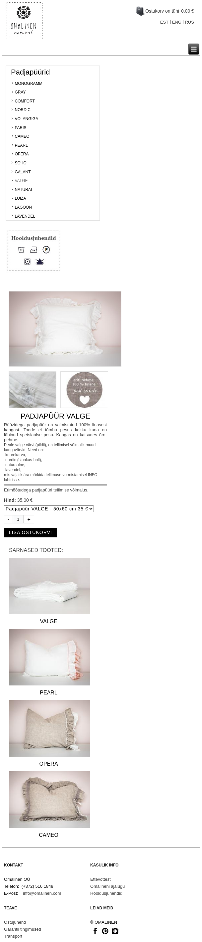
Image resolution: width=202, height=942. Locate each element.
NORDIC (22, 109)
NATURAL (24, 189)
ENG (176, 22)
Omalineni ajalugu (107, 886)
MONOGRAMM (28, 83)
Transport (13, 936)
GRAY (20, 92)
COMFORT (24, 101)
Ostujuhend (15, 922)
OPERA (22, 154)
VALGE (21, 180)
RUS (189, 22)
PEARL (21, 145)
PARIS (20, 127)
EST (164, 22)
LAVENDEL (25, 216)
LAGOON (23, 207)
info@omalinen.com (42, 893)
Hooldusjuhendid (106, 893)
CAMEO (22, 136)
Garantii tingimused (22, 929)
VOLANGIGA (26, 118)
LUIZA (20, 198)
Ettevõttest (100, 879)
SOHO (20, 163)
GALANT (23, 172)
